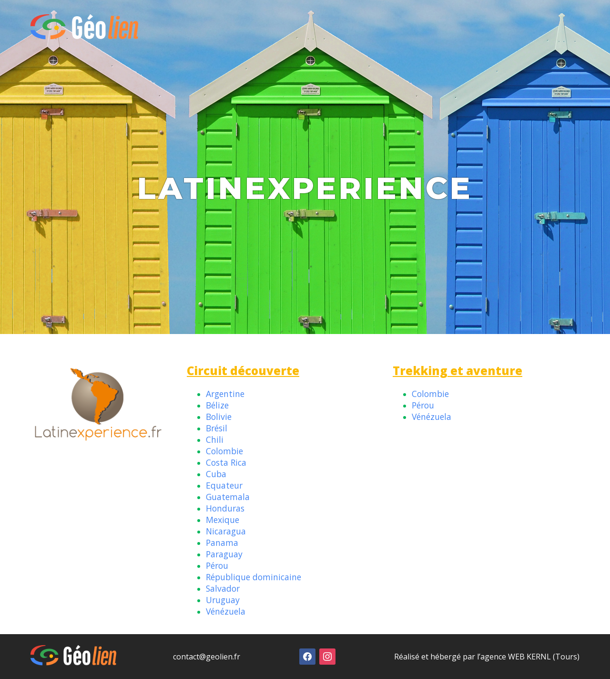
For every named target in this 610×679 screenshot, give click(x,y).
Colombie (224, 451)
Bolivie (219, 416)
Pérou (217, 565)
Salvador (223, 588)
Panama (222, 542)
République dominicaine (253, 577)
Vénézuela (225, 611)
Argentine (225, 393)
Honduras (225, 508)
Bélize (217, 405)
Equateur (224, 485)
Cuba (216, 474)
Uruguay (223, 600)
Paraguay (224, 554)
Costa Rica (226, 462)
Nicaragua (226, 531)
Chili (215, 439)
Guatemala (228, 496)
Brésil (216, 428)
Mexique (222, 519)
